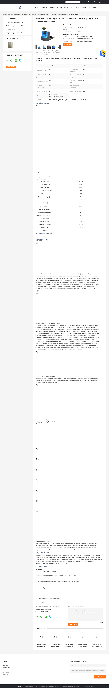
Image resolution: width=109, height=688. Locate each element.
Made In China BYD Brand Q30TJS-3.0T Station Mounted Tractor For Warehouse (83, 645)
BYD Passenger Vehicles (13, 26)
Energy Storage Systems (13, 33)
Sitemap (5, 674)
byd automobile (54, 598)
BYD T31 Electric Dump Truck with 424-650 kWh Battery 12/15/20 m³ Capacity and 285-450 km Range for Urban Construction (69, 645)
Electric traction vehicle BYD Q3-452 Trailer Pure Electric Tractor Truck (41, 645)
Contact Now (67, 44)
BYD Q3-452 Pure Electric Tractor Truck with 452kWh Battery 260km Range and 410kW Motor (55, 645)
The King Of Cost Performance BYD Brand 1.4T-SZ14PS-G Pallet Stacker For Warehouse (97, 645)
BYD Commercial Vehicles (21, 14)
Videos (51, 7)
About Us (59, 7)
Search (82, 2)
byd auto (47, 598)
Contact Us (92, 7)
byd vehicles (41, 598)
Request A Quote (92, 2)
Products (44, 7)
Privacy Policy (21, 686)
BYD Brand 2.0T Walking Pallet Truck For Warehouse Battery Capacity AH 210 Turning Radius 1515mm (48, 52)
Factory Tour (68, 7)
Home (36, 7)
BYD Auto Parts (10, 29)
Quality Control (80, 7)
